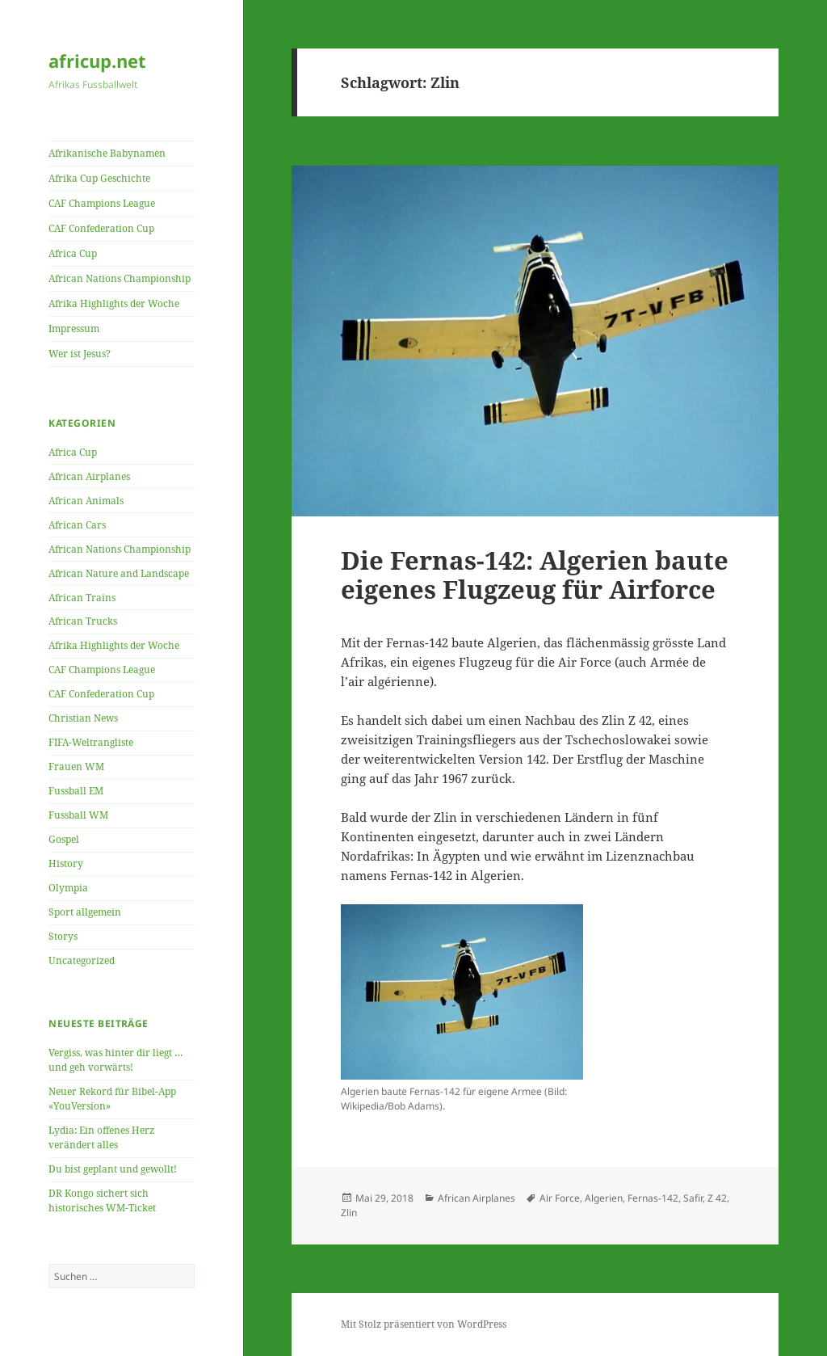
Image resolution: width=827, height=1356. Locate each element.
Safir (693, 1198)
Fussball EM (75, 791)
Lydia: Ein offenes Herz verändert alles (101, 1137)
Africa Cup (72, 253)
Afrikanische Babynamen (107, 153)
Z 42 (717, 1198)
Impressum (73, 328)
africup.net (97, 60)
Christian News (83, 718)
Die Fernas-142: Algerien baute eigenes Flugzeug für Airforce (534, 574)
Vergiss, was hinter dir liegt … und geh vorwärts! (115, 1060)
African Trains (81, 597)
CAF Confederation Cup (101, 228)
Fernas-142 (653, 1198)
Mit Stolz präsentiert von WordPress (423, 1324)
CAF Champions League (101, 203)
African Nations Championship (119, 278)
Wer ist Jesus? (79, 353)
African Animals (86, 500)
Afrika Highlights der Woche (113, 303)
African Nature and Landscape (118, 573)
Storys (63, 936)
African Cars (77, 525)
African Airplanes (89, 476)
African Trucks (82, 621)
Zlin (349, 1212)
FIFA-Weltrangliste (90, 742)
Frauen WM (76, 766)
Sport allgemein (84, 912)
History (65, 863)
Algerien (604, 1198)
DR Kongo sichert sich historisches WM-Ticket (102, 1200)
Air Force (559, 1198)
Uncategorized (81, 960)
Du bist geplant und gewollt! (112, 1169)
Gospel (63, 839)
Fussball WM (78, 815)
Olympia (68, 888)
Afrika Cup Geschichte (99, 178)
